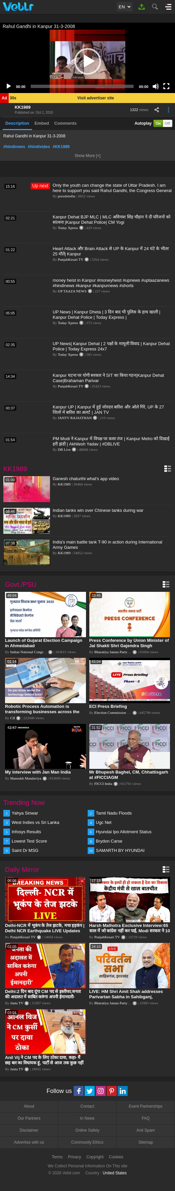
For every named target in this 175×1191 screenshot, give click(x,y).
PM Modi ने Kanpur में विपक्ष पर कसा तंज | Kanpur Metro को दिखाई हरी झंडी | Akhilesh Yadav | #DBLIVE (111, 441)
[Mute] (155, 86)
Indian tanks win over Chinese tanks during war (98, 510)
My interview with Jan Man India (38, 772)
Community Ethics (87, 1142)
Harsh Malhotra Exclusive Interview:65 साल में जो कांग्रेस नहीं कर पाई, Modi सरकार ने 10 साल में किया (129, 931)
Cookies (116, 1157)
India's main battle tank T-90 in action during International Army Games (107, 544)
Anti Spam (145, 1130)
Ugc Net (104, 822)
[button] (87, 61)
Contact (87, 1106)
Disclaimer (29, 1130)
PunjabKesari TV (70, 259)
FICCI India (103, 784)
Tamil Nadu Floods (114, 813)
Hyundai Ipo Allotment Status (124, 831)
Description (17, 123)
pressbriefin (66, 196)
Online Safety (87, 1130)
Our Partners (29, 1118)
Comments (65, 123)
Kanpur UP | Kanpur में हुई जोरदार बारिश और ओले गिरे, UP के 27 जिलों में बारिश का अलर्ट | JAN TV (108, 409)
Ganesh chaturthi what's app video (86, 478)
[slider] (82, 86)
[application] (87, 61)
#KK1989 (61, 146)
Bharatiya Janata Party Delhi (115, 652)
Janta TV (17, 1003)
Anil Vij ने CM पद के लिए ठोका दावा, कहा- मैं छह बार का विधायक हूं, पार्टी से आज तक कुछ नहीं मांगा (44, 1063)
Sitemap (145, 1142)
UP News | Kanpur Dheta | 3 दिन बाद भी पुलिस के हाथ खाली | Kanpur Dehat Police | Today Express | (106, 314)
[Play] (8, 86)
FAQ (146, 1118)
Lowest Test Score (29, 841)
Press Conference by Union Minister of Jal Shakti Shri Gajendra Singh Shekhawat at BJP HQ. (129, 646)
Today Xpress (68, 228)
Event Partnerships (145, 1106)
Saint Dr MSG (25, 850)
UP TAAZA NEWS (72, 291)
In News (87, 1118)
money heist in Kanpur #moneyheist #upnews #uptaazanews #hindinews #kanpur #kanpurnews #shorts (111, 283)
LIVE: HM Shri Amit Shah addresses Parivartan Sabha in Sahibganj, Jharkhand (126, 997)
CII (12, 718)
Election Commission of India (116, 713)
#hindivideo (39, 146)
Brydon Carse (109, 841)
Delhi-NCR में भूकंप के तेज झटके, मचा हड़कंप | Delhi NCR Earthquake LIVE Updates (44, 928)
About (29, 1106)
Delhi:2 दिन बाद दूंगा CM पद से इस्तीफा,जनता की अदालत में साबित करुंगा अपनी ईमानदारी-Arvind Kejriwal (43, 997)
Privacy (74, 1157)
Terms (57, 1157)
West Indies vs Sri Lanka (35, 822)
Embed (42, 123)
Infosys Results (26, 831)
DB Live (64, 449)
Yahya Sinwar (25, 813)
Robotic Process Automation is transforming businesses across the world (42, 712)
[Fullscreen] (166, 86)
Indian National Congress (29, 652)
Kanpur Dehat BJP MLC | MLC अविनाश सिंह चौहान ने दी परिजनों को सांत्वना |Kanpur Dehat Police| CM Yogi (111, 219)
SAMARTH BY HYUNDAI (120, 850)
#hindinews (14, 146)
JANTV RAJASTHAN (75, 418)
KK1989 (23, 107)
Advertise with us (29, 1142)
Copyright (94, 1157)
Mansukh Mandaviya (25, 778)
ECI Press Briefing (108, 706)
